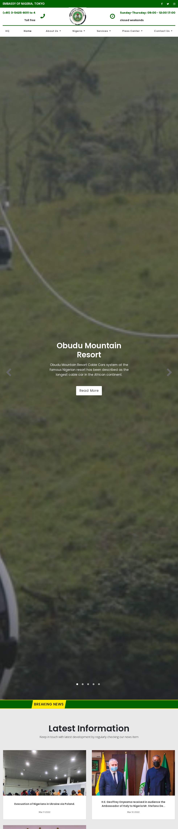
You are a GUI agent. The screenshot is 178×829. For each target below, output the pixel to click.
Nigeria (77, 31)
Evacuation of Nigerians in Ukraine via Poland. (44, 804)
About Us (52, 31)
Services (102, 31)
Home (28, 31)
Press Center (131, 31)
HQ (7, 31)
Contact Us (162, 31)
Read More (89, 390)
